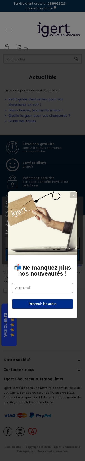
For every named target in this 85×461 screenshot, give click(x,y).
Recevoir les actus (42, 279)
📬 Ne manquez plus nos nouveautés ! (42, 246)
